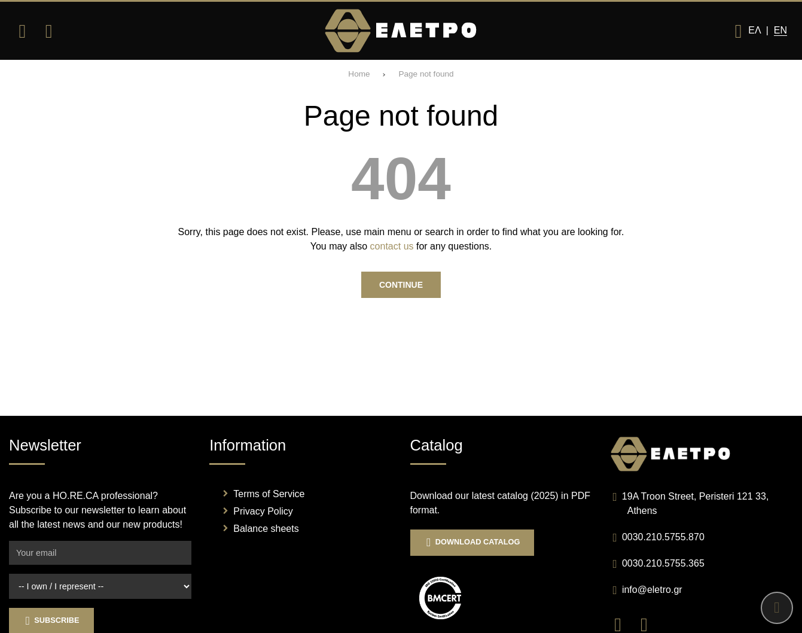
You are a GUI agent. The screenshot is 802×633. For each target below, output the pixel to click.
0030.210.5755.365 (663, 563)
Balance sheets (265, 529)
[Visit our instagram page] (648, 624)
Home (359, 73)
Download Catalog (472, 542)
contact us (392, 246)
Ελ (754, 30)
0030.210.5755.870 (663, 537)
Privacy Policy (263, 511)
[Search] (48, 31)
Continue (401, 285)
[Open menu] (22, 31)
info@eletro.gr (652, 590)
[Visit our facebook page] (624, 624)
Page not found (425, 73)
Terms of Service (268, 494)
